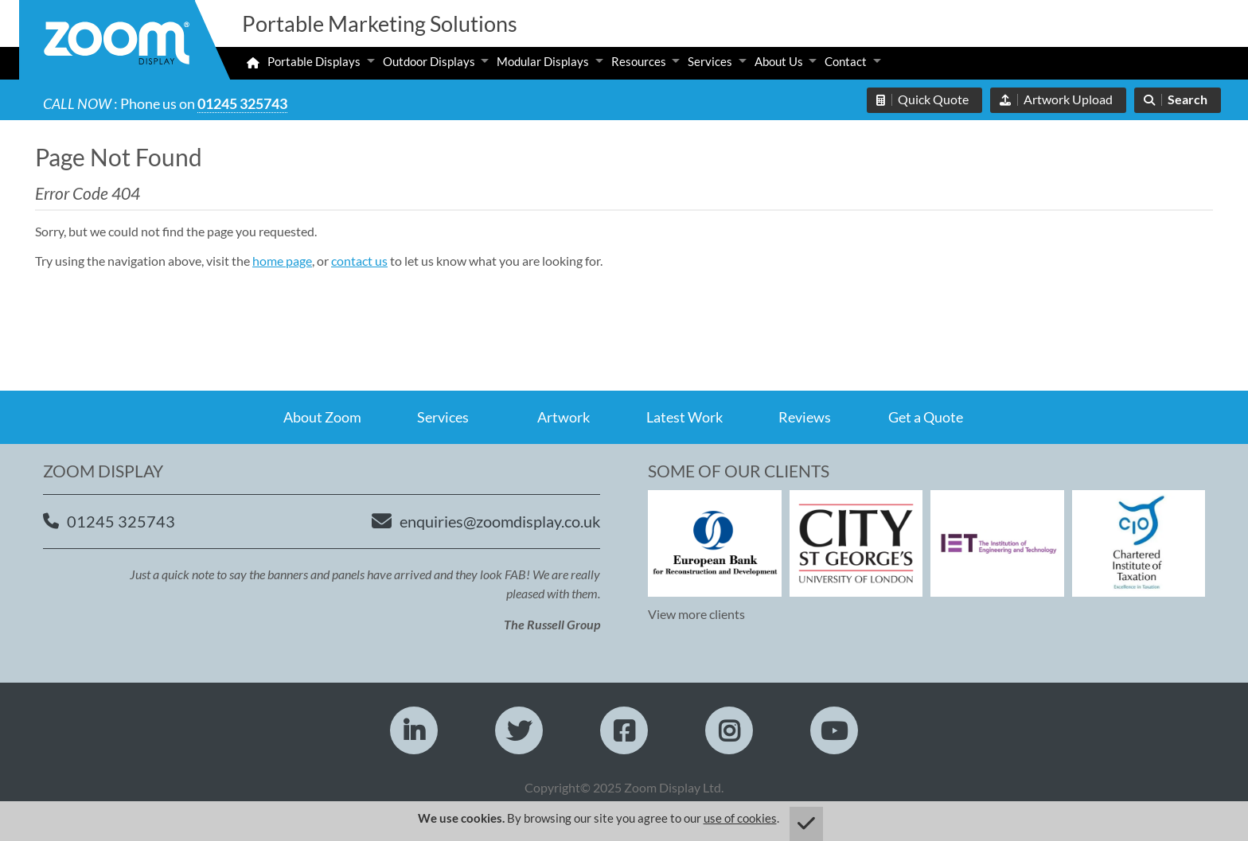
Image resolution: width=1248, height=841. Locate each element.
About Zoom (322, 417)
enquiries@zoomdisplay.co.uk (500, 521)
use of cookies (740, 818)
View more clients (696, 613)
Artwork (563, 417)
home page (282, 260)
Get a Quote (925, 417)
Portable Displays (314, 61)
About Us (779, 61)
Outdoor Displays (429, 61)
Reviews (804, 417)
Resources (638, 61)
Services (710, 61)
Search (1187, 99)
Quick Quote (933, 99)
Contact (846, 61)
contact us (359, 260)
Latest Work (684, 417)
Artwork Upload (1068, 99)
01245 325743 (242, 103)
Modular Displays (543, 61)
